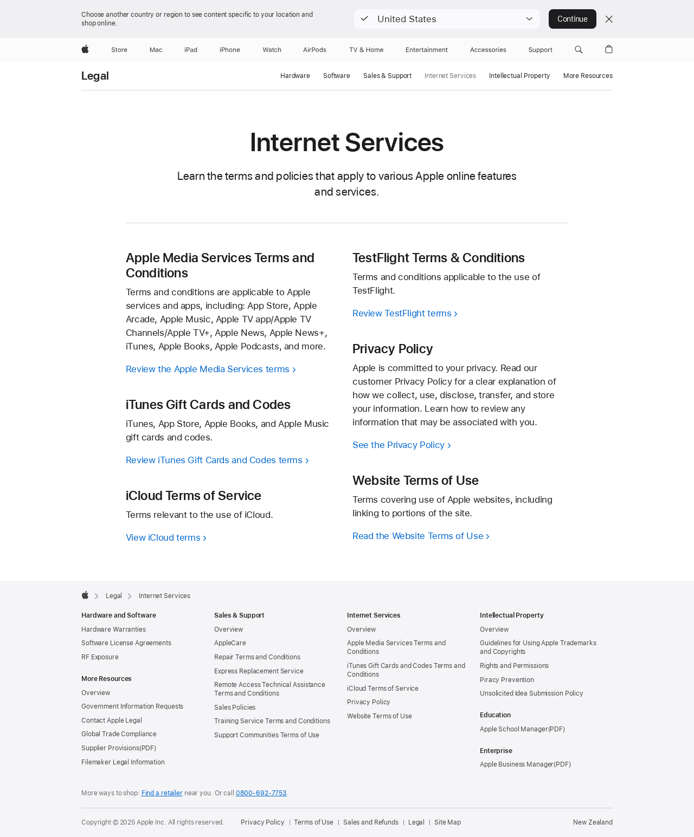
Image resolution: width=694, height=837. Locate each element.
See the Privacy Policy (398, 444)
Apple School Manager (514, 729)
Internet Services (450, 76)
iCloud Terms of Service (383, 688)
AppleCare (230, 643)
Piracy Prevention (507, 680)
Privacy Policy (368, 702)
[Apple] (85, 50)
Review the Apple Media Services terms (208, 369)
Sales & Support (387, 76)
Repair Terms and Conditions (257, 657)
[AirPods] (315, 50)
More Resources (588, 76)
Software (336, 76)
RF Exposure (100, 657)
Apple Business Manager (517, 764)
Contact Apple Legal (111, 720)
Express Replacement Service (259, 671)
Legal (95, 75)
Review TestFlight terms (401, 313)
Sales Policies (234, 707)
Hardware (295, 76)
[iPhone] (230, 50)
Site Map (447, 822)
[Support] (540, 50)
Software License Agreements (126, 643)
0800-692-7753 (261, 793)
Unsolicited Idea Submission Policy (531, 693)
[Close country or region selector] (609, 19)
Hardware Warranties (113, 629)
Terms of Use (313, 822)
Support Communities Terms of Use (266, 735)
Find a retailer (162, 793)
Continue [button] (572, 19)
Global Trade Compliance (119, 734)
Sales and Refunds (371, 822)
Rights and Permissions (514, 666)
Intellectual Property (519, 76)
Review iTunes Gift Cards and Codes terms (214, 460)
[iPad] (191, 50)
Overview (95, 693)
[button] (447, 19)
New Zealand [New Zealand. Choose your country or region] (593, 822)
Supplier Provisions (110, 748)
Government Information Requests (132, 706)
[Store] (119, 50)
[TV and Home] (366, 50)
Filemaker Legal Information (123, 762)
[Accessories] (488, 50)
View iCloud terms (163, 537)
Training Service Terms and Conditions (272, 721)
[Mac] (155, 50)
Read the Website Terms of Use (417, 535)
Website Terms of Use (379, 716)
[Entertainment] (427, 50)
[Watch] (272, 50)
